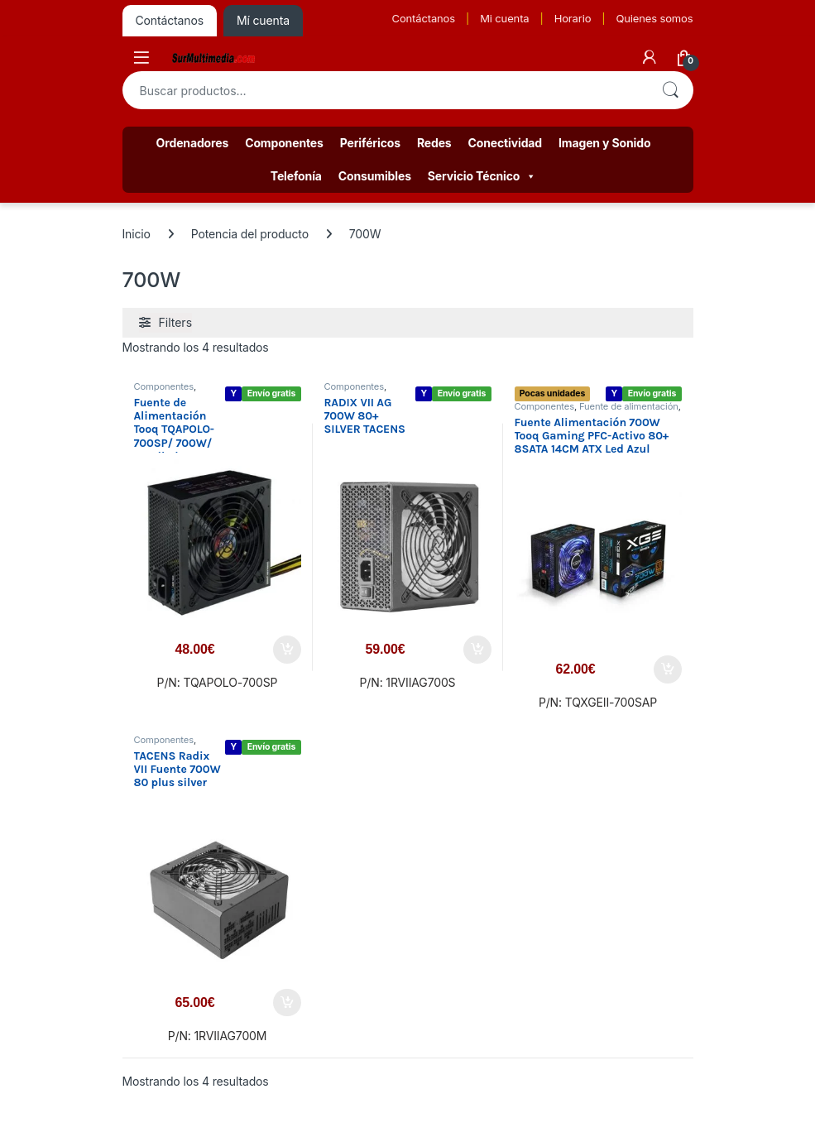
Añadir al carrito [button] (287, 650)
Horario (573, 18)
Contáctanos (423, 18)
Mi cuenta (504, 18)
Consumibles (374, 176)
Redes (434, 143)
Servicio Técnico (482, 176)
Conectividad (505, 143)
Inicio (136, 234)
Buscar (670, 90)
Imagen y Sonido (604, 143)
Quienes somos (654, 18)
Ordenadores (192, 143)
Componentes (284, 143)
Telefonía (296, 176)
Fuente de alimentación (628, 406)
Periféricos (370, 143)
